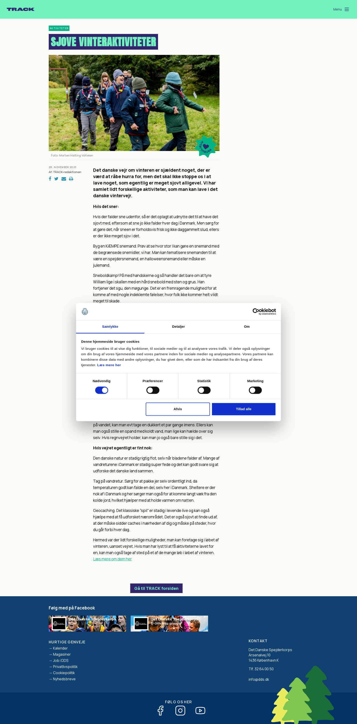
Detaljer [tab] (178, 327)
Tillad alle (243, 409)
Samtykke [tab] (110, 327)
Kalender (60, 648)
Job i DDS (61, 660)
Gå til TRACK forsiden (156, 588)
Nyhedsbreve (64, 678)
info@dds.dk (259, 679)
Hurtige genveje (67, 642)
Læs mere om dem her (112, 559)
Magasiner (62, 654)
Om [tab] (247, 327)
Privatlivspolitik (65, 666)
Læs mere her (109, 365)
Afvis (177, 409)
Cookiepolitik (64, 672)
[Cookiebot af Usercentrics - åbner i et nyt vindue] (256, 311)
